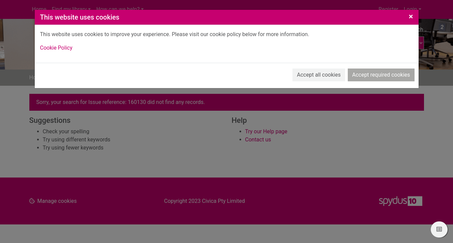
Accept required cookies (381, 75)
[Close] (411, 16)
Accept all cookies (319, 75)
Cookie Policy (56, 48)
